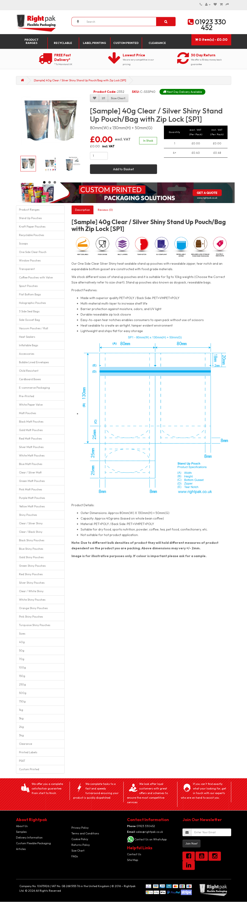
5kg (21, 718)
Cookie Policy (79, 839)
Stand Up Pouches (30, 218)
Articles (21, 849)
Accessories (26, 353)
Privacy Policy (80, 827)
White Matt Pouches (32, 455)
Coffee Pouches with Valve (36, 277)
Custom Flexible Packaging (33, 843)
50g (21, 650)
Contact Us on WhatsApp (150, 839)
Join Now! (191, 843)
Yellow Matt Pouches (32, 506)
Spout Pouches (28, 286)
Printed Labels (28, 752)
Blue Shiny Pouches (31, 548)
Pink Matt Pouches (30, 489)
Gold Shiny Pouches (31, 557)
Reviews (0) (105, 210)
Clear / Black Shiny (30, 532)
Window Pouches (30, 260)
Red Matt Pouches (30, 438)
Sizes (22, 633)
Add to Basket (123, 169)
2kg (21, 727)
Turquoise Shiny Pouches (34, 625)
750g (22, 701)
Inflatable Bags (28, 345)
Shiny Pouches (28, 515)
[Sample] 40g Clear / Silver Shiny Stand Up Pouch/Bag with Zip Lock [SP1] (80, 80)
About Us (22, 826)
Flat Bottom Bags (30, 294)
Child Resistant (28, 370)
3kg (21, 735)
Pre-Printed (26, 396)
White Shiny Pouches (32, 599)
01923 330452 (141, 826)
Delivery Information (29, 837)
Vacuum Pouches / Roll (33, 328)
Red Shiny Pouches (31, 574)
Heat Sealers (27, 336)
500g (22, 693)
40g (22, 642)
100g (22, 667)
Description (82, 210)
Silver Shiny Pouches (32, 582)
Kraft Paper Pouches (32, 226)
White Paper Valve (31, 404)
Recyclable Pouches (31, 235)
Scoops (23, 243)
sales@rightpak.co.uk (145, 831)
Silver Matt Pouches (31, 447)
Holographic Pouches (32, 303)
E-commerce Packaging (34, 387)
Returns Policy (80, 845)
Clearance (157, 43)
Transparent (27, 269)
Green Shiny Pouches (32, 565)
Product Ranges (31, 41)
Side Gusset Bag (29, 320)
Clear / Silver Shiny (31, 523)
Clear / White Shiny (31, 591)
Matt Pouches (27, 413)
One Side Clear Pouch (32, 252)
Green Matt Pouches (32, 481)
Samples (21, 831)
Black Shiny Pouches (31, 540)
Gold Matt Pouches (31, 430)
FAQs (74, 856)
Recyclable (63, 43)
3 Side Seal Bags (29, 311)
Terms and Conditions (85, 833)
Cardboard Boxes (30, 379)
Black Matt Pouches (31, 421)
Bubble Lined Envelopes (34, 362)
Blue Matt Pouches (30, 464)
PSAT (22, 760)
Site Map (132, 860)
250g (22, 684)
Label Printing (94, 43)
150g (22, 676)
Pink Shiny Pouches (31, 616)
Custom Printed (125, 43)
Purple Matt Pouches (32, 498)
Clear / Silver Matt (30, 472)
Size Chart (77, 850)
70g (21, 659)
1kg (21, 710)
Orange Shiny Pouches (33, 608)
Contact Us (134, 854)
